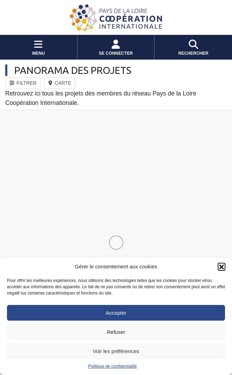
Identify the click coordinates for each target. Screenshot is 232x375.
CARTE (59, 83)
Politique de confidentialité (112, 366)
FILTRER (23, 83)
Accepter (116, 313)
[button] (221, 266)
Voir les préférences (116, 351)
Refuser (116, 332)
